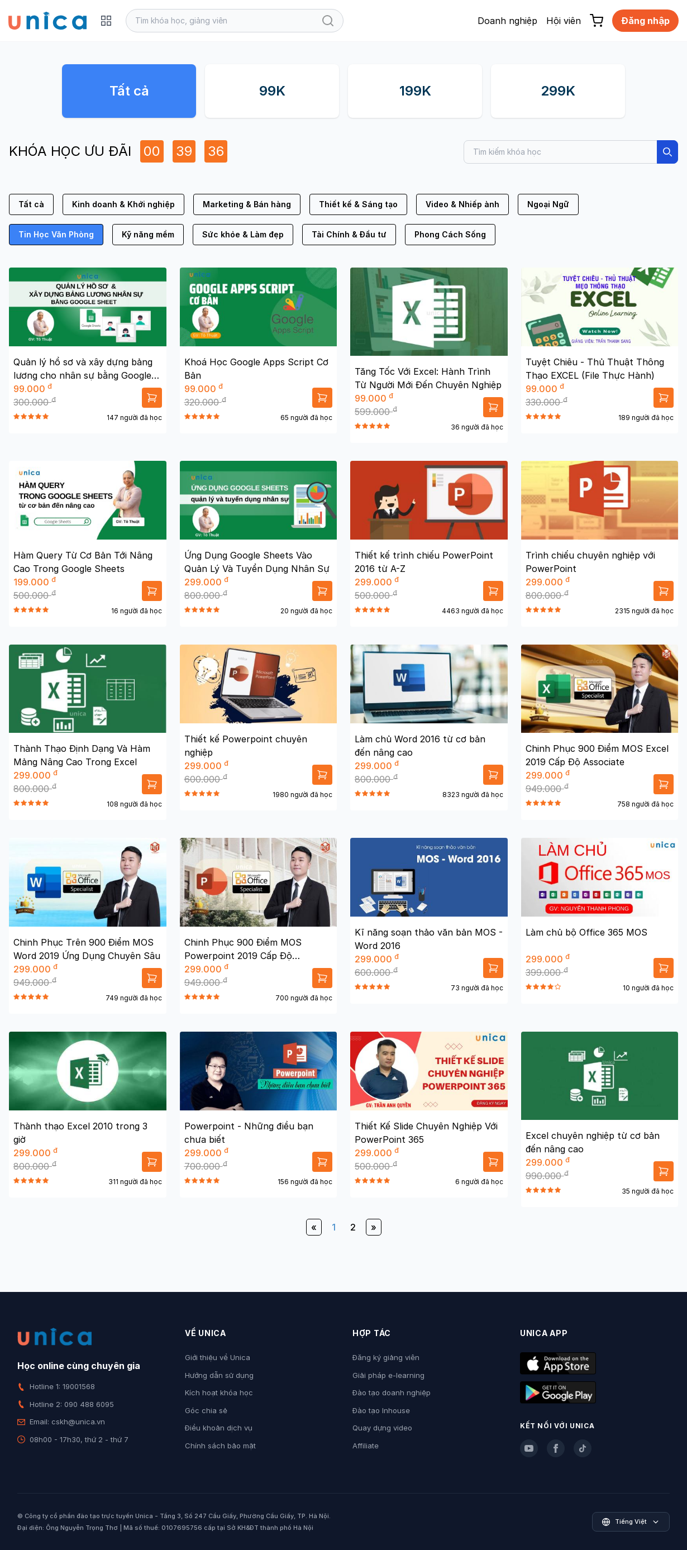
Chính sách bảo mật (220, 1445)
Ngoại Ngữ (548, 204)
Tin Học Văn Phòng (56, 234)
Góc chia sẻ (206, 1410)
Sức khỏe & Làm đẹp (243, 234)
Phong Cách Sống (450, 234)
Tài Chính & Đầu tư (349, 234)
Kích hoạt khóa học (219, 1392)
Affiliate (365, 1445)
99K (272, 91)
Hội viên (563, 20)
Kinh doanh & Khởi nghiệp (123, 204)
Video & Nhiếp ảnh (462, 204)
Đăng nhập (645, 20)
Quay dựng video (382, 1427)
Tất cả (129, 91)
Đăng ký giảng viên (385, 1357)
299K (558, 91)
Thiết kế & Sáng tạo (358, 204)
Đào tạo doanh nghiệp (391, 1392)
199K (415, 91)
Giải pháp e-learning (388, 1375)
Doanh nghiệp (507, 20)
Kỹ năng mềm (148, 234)
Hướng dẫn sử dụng (219, 1375)
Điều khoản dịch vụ (218, 1427)
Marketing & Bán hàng (247, 204)
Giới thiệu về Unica (217, 1357)
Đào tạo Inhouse (381, 1410)
